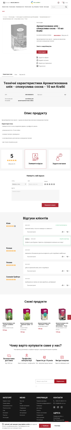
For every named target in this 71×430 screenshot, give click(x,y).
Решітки (41, 6)
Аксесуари (46, 6)
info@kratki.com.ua (60, 398)
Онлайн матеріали (25, 400)
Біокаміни (36, 6)
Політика (57, 426)
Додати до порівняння (45, 60)
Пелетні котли (28, 6)
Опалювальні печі (20, 6)
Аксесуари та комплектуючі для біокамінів (27, 17)
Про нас (22, 395)
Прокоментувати (31, 226)
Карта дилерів (41, 413)
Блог (21, 398)
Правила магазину (42, 395)
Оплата (39, 406)
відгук (13, 182)
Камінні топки (5, 6)
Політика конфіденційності (43, 383)
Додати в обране (43, 57)
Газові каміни (12, 6)
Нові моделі (42, 52)
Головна (5, 17)
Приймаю (46, 426)
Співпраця (39, 401)
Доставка (39, 403)
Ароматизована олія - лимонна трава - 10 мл (26, 319)
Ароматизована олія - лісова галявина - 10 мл (9, 319)
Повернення (40, 410)
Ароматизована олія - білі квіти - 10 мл (44, 318)
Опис (16, 69)
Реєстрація (23, 404)
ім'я (29, 175)
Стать (13, 175)
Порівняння (23, 402)
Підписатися (60, 376)
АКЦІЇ (3, 11)
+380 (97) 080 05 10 (60, 395)
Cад (33, 6)
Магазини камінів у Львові (42, 417)
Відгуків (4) (22, 69)
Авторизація (23, 407)
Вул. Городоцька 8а (58, 414)
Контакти (22, 409)
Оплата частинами (42, 408)
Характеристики (7, 69)
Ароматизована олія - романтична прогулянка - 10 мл (62, 319)
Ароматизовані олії (45, 17)
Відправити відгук (50, 199)
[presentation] (22, 200)
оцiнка (46, 176)
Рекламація (40, 415)
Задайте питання (59, 57)
